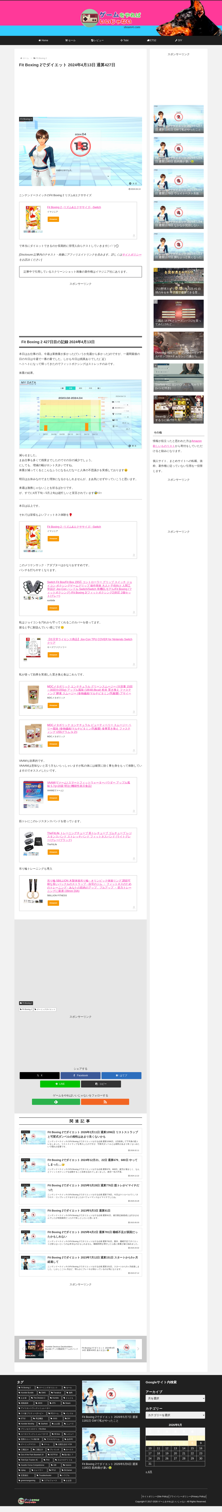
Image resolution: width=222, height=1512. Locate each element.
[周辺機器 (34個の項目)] (40, 1424)
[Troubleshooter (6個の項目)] (46, 1481)
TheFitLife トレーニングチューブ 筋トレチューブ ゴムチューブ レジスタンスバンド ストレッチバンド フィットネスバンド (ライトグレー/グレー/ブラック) (89, 837)
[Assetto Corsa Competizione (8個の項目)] (33, 1471)
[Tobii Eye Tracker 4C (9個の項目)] (29, 1466)
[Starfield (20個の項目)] (43, 1429)
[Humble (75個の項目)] (55, 1404)
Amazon (53, 219)
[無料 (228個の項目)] (70, 1399)
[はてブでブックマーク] (121, 1075)
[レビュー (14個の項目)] (69, 1440)
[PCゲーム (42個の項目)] (54, 1419)
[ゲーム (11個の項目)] (47, 1450)
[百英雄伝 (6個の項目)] (26, 1481)
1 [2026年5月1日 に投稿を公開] (192, 1443)
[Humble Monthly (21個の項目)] (27, 1429)
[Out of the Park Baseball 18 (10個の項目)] (31, 1460)
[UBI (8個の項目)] (55, 1471)
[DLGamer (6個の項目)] (68, 1476)
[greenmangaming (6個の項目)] (28, 1486)
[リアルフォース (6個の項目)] (51, 1486)
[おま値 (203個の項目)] (23, 1404)
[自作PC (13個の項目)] (69, 1445)
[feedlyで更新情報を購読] (77, 1102)
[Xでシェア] (40, 1075)
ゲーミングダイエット (45, 1009)
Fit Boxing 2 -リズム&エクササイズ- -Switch (74, 207)
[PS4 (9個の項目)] (47, 1466)
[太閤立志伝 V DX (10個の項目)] (65, 1450)
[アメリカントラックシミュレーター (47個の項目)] (46, 1414)
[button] (101, 1084)
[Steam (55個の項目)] (69, 1409)
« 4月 (149, 1477)
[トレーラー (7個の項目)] (38, 1476)
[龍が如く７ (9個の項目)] (68, 1460)
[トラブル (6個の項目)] (67, 1481)
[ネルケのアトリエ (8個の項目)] (65, 1466)
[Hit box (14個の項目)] (56, 1440)
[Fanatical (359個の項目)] (57, 1399)
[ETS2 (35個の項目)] (24, 1424)
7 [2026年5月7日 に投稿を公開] (184, 1449)
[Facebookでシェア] (81, 1075)
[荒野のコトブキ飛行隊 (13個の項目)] (29, 1445)
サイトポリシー (131, 254)
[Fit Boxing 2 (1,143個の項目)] (26, 1393)
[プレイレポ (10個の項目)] (54, 1455)
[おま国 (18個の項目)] (56, 1429)
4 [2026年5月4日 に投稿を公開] (158, 1449)
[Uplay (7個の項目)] (23, 1476)
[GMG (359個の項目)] (43, 1399)
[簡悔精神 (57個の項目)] (25, 1409)
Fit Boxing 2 (26, 1003)
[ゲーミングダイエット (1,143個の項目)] (49, 1393)
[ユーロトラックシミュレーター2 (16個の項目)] (33, 1440)
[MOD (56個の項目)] (41, 1409)
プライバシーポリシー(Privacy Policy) (186, 1502)
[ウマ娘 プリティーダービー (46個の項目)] (31, 1419)
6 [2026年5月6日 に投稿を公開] (175, 1449)
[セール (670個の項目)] (69, 1393)
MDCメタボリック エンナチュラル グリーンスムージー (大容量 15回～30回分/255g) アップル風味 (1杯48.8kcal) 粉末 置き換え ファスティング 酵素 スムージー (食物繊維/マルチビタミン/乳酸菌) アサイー (90, 690)
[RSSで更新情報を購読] (84, 1102)
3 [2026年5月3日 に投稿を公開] (150, 1449)
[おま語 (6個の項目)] (69, 1486)
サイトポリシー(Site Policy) (152, 1502)
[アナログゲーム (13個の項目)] (52, 1445)
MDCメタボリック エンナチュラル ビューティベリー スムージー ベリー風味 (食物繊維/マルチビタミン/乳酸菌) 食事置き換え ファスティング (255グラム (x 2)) (89, 729)
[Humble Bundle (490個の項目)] (27, 1399)
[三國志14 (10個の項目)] (24, 1455)
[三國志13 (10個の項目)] (39, 1455)
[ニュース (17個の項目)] (69, 1429)
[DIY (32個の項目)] (70, 1424)
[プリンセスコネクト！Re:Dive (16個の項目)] (46, 1435)
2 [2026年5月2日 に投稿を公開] (201, 1443)
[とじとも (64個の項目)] (69, 1404)
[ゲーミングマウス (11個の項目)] (28, 1450)
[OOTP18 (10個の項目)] (53, 1460)
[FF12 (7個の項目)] (54, 1476)
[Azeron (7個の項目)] (69, 1471)
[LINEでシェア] (60, 1084)
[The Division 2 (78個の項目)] (39, 1404)
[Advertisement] (80, 91)
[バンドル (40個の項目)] (69, 1419)
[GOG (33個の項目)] (56, 1424)
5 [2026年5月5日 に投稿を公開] (167, 1449)
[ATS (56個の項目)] (54, 1409)
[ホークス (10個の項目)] (69, 1455)
